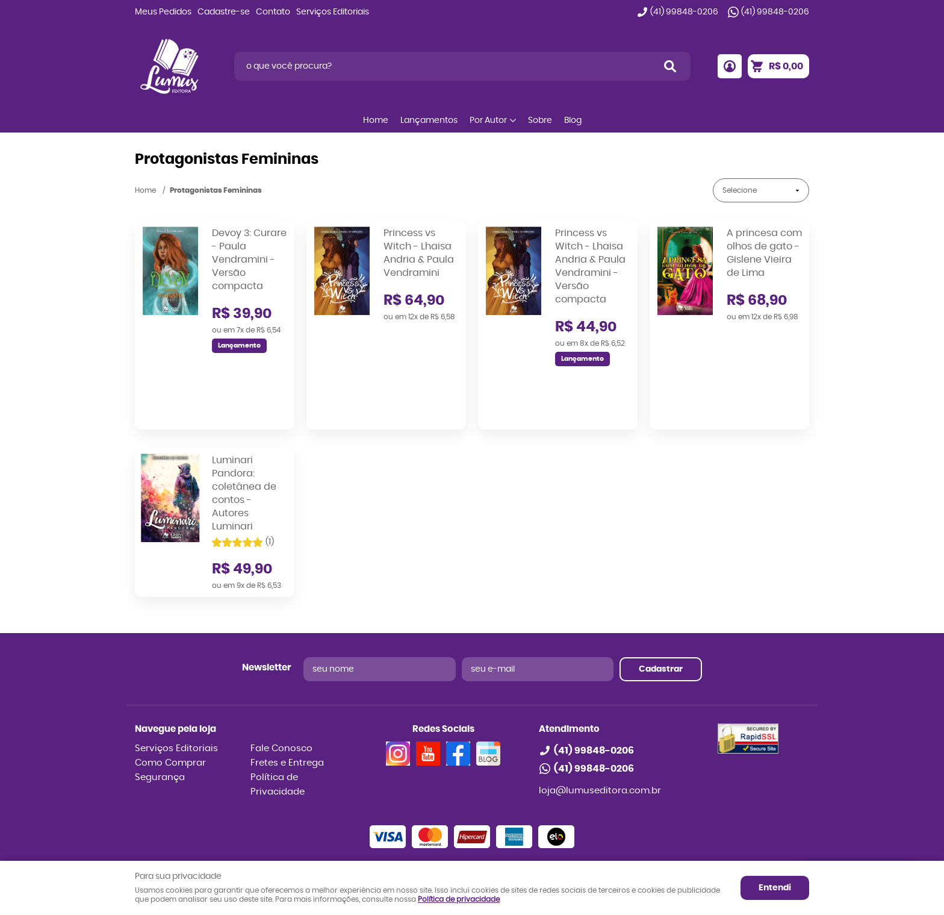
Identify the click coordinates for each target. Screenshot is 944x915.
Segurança (160, 720)
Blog (573, 120)
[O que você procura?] (670, 66)
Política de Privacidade (277, 727)
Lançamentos (429, 120)
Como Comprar (170, 705)
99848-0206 (684, 12)
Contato (273, 12)
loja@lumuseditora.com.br (600, 733)
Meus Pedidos (163, 12)
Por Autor (488, 120)
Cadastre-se (223, 12)
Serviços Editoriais (332, 12)
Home (375, 120)
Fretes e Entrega (287, 705)
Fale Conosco (281, 691)
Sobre (540, 120)
